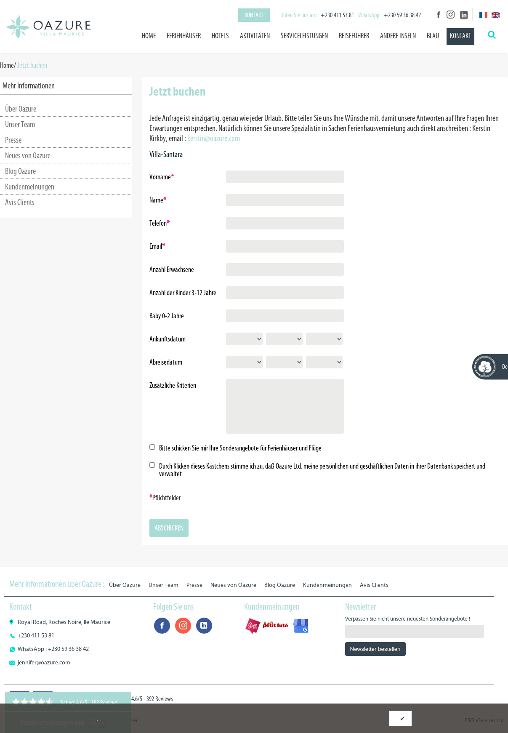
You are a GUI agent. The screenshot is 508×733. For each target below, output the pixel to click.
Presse (13, 139)
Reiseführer (354, 35)
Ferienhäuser (184, 35)
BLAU (433, 35)
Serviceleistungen (304, 35)
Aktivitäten (255, 35)
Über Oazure (20, 108)
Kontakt (254, 15)
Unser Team (20, 124)
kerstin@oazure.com (213, 138)
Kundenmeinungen (29, 186)
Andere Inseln (398, 35)
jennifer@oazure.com (44, 662)
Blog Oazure (20, 171)
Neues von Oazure (28, 155)
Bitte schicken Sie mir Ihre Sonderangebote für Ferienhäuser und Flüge (240, 448)
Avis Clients (20, 202)
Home (149, 35)
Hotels (220, 35)
